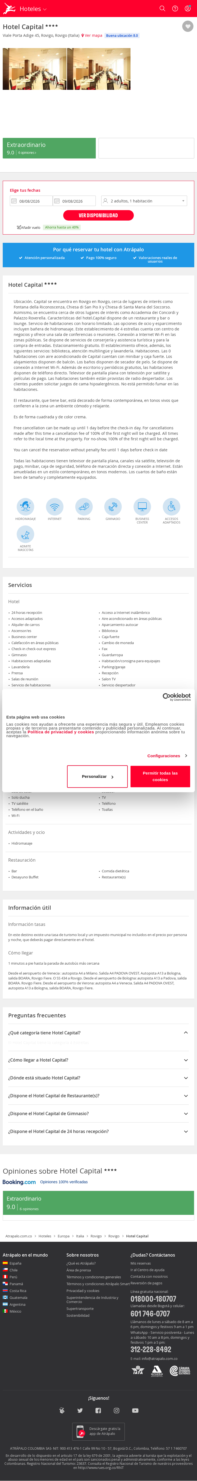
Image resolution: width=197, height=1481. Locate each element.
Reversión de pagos (146, 1283)
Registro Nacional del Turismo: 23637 (56, 1463)
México (15, 1311)
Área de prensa (78, 1270)
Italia (80, 1236)
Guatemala (18, 1297)
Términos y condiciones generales (93, 1276)
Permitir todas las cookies (160, 776)
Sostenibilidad (77, 1315)
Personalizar (97, 776)
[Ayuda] (175, 8)
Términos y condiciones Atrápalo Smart (98, 1283)
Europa (63, 1236)
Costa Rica (18, 1290)
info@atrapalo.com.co (160, 1358)
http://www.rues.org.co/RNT (101, 1467)
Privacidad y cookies (82, 1290)
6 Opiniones (27, 152)
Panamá (16, 1283)
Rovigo (96, 1236)
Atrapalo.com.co (18, 1236)
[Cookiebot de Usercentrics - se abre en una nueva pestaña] (167, 697)
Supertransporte (80, 1308)
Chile (14, 1270)
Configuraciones (163, 755)
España (15, 1263)
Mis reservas (141, 1263)
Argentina (17, 1304)
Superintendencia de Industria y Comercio (92, 1299)
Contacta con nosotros (149, 1276)
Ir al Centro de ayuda (147, 1270)
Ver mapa (92, 35)
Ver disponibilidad (98, 215)
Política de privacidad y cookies (61, 732)
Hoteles (45, 1236)
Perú (13, 1276)
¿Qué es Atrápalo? (81, 1263)
